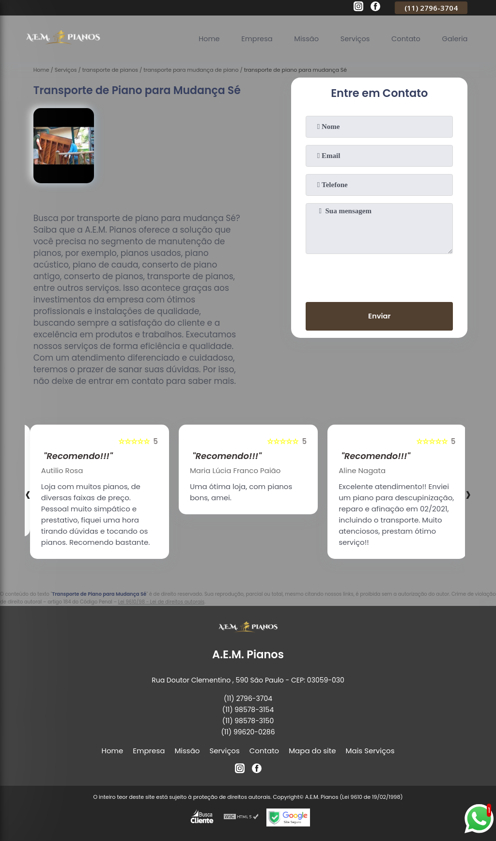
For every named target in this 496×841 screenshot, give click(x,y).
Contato (404, 38)
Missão (303, 38)
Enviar (379, 316)
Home (204, 38)
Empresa (253, 38)
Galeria (454, 38)
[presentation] (379, 276)
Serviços (353, 38)
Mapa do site (312, 751)
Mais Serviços (370, 751)
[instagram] (358, 7)
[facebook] (375, 7)
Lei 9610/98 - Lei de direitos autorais (161, 601)
